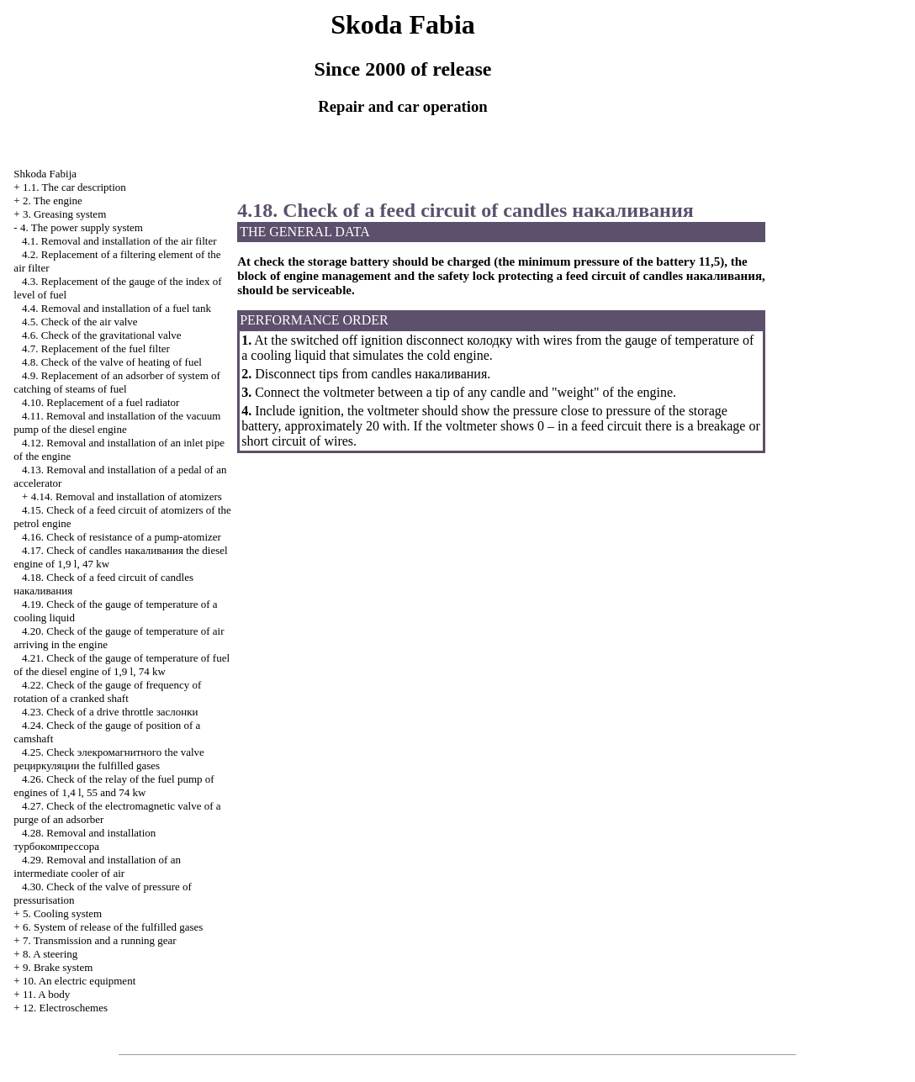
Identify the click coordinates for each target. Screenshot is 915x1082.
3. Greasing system (64, 214)
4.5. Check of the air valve (80, 321)
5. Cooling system (62, 913)
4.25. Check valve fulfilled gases (108, 759)
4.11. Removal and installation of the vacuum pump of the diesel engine (116, 422)
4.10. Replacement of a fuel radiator (100, 402)
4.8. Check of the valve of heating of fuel (112, 362)
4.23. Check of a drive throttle (110, 711)
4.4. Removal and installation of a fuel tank (116, 308)
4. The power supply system (81, 227)
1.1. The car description (74, 187)
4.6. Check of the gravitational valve (102, 335)
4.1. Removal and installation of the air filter (119, 241)
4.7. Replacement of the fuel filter (96, 348)
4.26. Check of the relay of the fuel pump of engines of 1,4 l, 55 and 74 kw (113, 786)
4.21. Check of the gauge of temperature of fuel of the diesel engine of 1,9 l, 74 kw (121, 665)
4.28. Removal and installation (84, 839)
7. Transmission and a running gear (100, 940)
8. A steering (50, 953)
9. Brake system (58, 967)
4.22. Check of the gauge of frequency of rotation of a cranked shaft (107, 691)
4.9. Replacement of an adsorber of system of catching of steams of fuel (116, 382)
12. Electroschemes (65, 1007)
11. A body (46, 994)
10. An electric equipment (79, 980)
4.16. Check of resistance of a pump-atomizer (121, 536)
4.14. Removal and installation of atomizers (126, 496)
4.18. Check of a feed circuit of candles (465, 210)
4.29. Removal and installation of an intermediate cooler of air (97, 866)
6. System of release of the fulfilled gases (113, 927)
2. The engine (52, 200)
